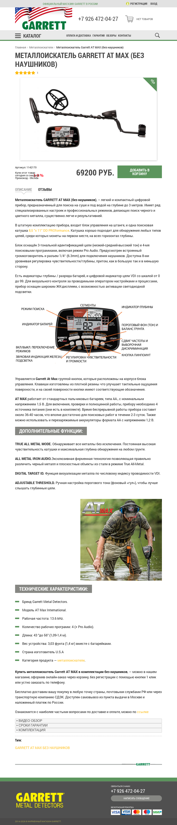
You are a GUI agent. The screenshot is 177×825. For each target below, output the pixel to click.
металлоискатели (71, 660)
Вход (153, 4)
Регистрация (138, 4)
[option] (88, 119)
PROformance (59, 230)
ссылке (142, 712)
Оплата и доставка (78, 35)
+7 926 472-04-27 (98, 19)
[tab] (88, 721)
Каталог (32, 35)
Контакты (124, 35)
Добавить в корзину (139, 172)
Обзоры (111, 35)
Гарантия (99, 35)
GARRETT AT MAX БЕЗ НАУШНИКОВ (42, 748)
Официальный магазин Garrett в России (70, 4)
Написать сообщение (136, 798)
